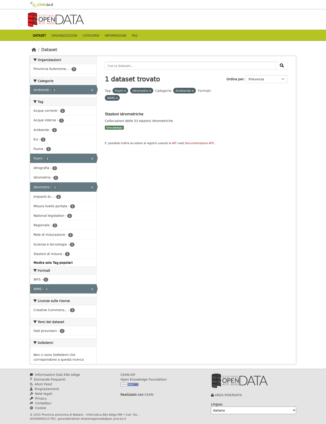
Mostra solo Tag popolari (53, 262)
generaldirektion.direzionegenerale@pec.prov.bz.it (92, 419)
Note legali (41, 393)
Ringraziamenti (44, 388)
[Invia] (282, 66)
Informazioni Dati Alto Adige (55, 374)
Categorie (91, 35)
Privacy (38, 398)
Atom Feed (41, 384)
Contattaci (41, 403)
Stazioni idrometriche (124, 114)
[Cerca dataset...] (190, 66)
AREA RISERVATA (228, 395)
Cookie (38, 407)
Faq (134, 35)
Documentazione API (199, 143)
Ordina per (235, 79)
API (174, 143)
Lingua (216, 404)
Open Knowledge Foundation (143, 379)
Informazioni (115, 35)
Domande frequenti (47, 379)
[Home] (34, 49)
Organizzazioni (64, 35)
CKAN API (127, 374)
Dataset (39, 35)
